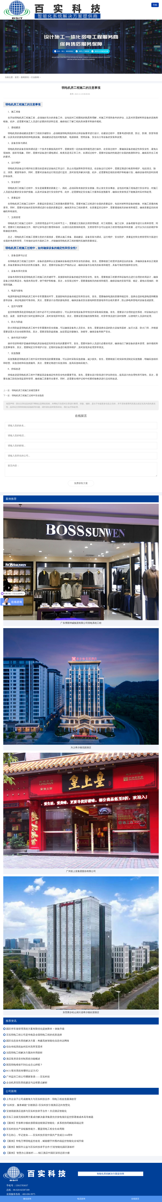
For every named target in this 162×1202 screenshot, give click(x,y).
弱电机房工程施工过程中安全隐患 (28, 395)
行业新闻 (35, 77)
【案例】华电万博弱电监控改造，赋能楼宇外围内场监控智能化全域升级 (45, 1141)
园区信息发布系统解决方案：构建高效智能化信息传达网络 (37, 1040)
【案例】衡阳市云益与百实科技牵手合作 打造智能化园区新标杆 (40, 1147)
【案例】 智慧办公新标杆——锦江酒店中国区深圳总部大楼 (38, 1153)
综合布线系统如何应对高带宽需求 (24, 1046)
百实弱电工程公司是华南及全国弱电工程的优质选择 (34, 1034)
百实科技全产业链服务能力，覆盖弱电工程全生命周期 (35, 1129)
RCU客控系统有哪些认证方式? (22, 1070)
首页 (17, 77)
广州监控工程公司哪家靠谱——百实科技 (28, 1076)
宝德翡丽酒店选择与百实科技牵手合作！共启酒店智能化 (36, 1111)
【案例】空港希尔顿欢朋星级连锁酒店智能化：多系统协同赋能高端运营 (45, 1123)
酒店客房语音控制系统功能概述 (23, 1058)
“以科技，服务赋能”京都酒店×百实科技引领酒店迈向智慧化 (38, 1105)
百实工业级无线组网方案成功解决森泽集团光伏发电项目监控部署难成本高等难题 (49, 1117)
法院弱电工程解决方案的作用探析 (24, 1052)
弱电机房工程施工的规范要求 (26, 390)
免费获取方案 (81, 483)
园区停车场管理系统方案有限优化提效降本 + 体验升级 (35, 1028)
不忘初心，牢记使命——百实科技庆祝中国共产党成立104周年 (39, 1135)
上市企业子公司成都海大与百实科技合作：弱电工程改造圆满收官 (41, 1099)
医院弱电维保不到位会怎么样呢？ (24, 1064)
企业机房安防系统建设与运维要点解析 (26, 1082)
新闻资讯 (25, 77)
